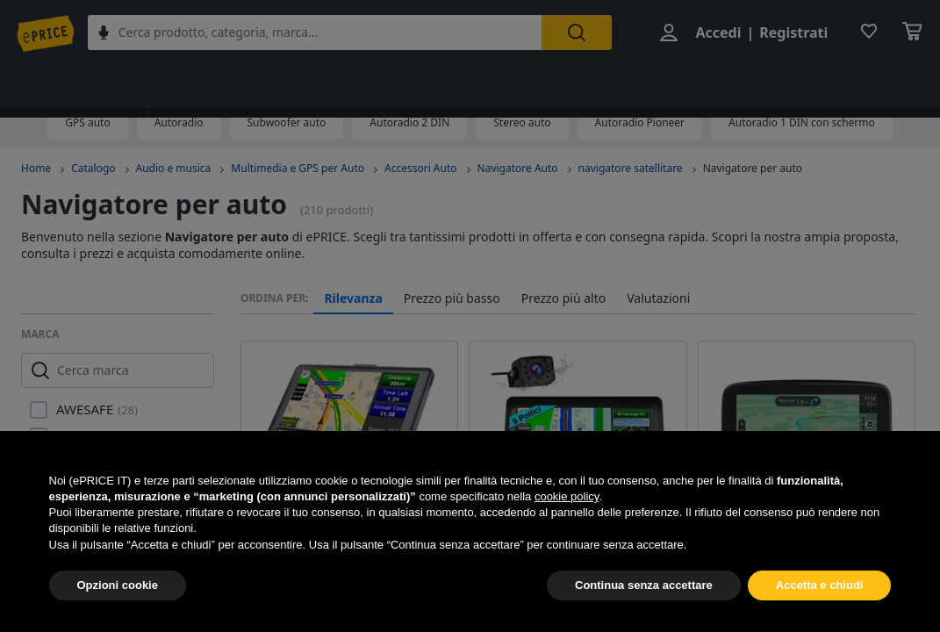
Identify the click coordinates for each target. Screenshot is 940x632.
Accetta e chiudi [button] (820, 585)
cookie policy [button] (567, 496)
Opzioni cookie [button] (117, 585)
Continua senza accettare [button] (644, 585)
